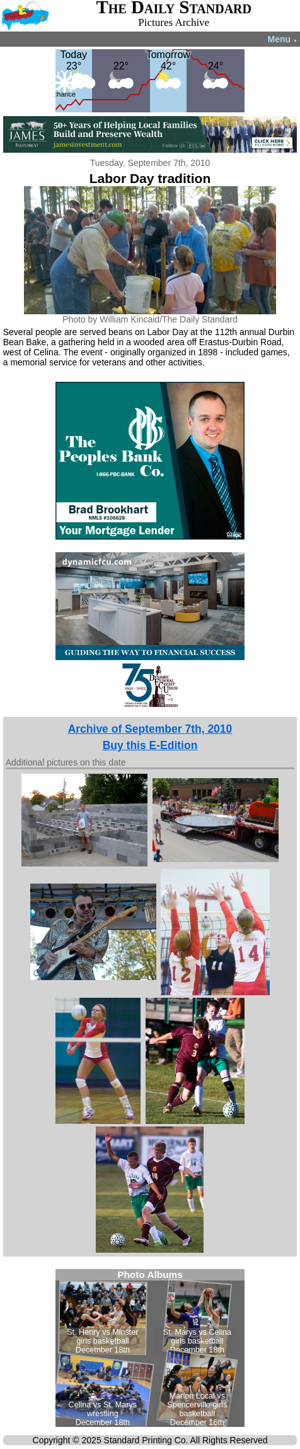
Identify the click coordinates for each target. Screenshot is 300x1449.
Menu (282, 39)
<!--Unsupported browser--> (150, 1348)
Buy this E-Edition (150, 745)
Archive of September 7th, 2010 (150, 729)
